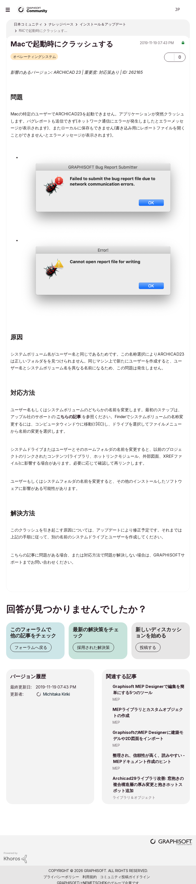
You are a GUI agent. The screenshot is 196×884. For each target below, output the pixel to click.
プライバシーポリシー (61, 877)
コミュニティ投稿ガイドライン (125, 877)
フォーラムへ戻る (31, 647)
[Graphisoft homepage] (171, 842)
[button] (169, 57)
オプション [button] (182, 24)
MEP (116, 699)
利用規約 (89, 877)
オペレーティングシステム (34, 56)
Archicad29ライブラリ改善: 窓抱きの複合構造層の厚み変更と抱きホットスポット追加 (148, 784)
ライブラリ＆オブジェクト (134, 797)
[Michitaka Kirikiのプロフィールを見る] (56, 694)
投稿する (148, 647)
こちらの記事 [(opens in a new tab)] (68, 417)
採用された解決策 (93, 647)
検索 (162, 9)
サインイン (187, 9)
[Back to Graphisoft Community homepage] (34, 9)
